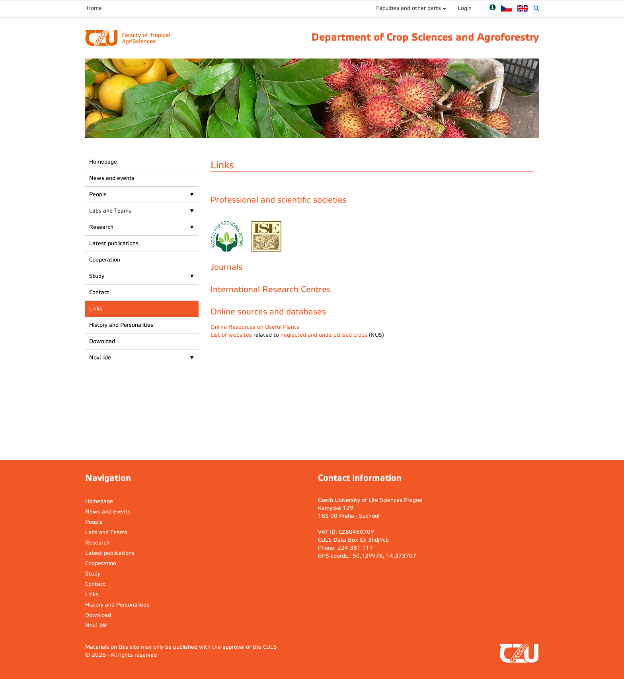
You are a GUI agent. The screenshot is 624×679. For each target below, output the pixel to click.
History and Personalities (121, 325)
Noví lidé (100, 358)
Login (465, 8)
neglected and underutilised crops (324, 335)
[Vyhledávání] (536, 8)
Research (101, 227)
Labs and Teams (110, 211)
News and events (112, 178)
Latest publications (113, 243)
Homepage (103, 162)
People (98, 194)
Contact (99, 292)
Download (102, 341)
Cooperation (104, 260)
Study (96, 276)
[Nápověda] (492, 8)
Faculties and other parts (408, 8)
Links (95, 309)
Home (94, 8)
